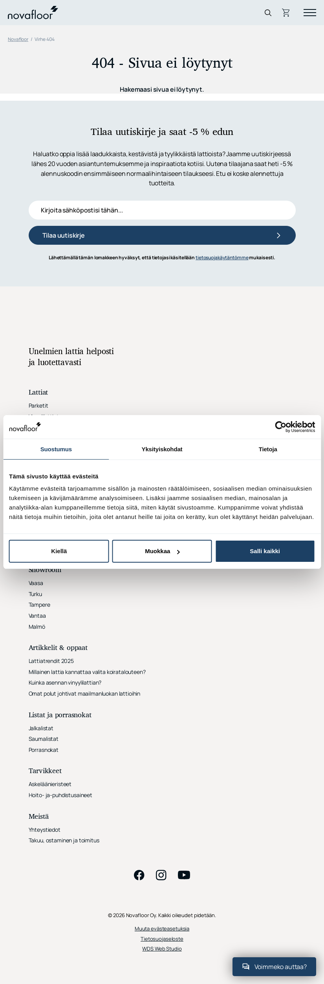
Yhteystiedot (44, 829)
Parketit (38, 405)
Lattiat (38, 393)
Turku (35, 594)
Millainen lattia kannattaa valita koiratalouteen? (87, 672)
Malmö (37, 626)
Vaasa (36, 583)
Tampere (39, 604)
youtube (184, 875)
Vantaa (37, 615)
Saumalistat (44, 738)
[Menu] (310, 12)
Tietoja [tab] (268, 449)
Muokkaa (162, 551)
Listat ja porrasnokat (60, 715)
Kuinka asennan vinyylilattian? (65, 682)
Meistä (39, 817)
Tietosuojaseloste (162, 939)
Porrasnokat (44, 749)
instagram (161, 875)
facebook (139, 875)
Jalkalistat (41, 728)
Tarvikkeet (45, 771)
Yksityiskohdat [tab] (162, 449)
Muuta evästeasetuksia (162, 928)
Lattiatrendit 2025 (51, 661)
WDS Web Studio (161, 948)
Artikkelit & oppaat (58, 648)
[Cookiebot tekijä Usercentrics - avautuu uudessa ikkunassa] (280, 427)
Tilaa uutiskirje (63, 235)
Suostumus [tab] (56, 449)
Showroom (45, 570)
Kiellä (59, 551)
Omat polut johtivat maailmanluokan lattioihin (85, 693)
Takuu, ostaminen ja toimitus (64, 840)
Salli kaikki (265, 551)
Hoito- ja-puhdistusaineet (61, 795)
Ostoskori (286, 12)
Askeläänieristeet (50, 784)
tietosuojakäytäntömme (222, 257)
